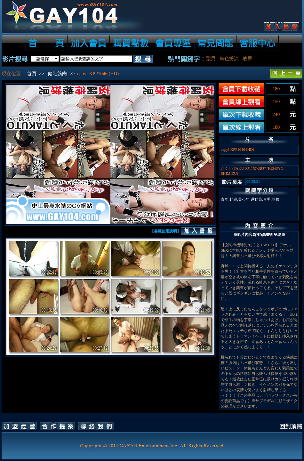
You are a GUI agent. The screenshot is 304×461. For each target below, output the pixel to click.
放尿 (247, 58)
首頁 (31, 73)
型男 (211, 58)
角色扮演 (229, 58)
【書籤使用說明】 (165, 231)
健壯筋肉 (57, 73)
